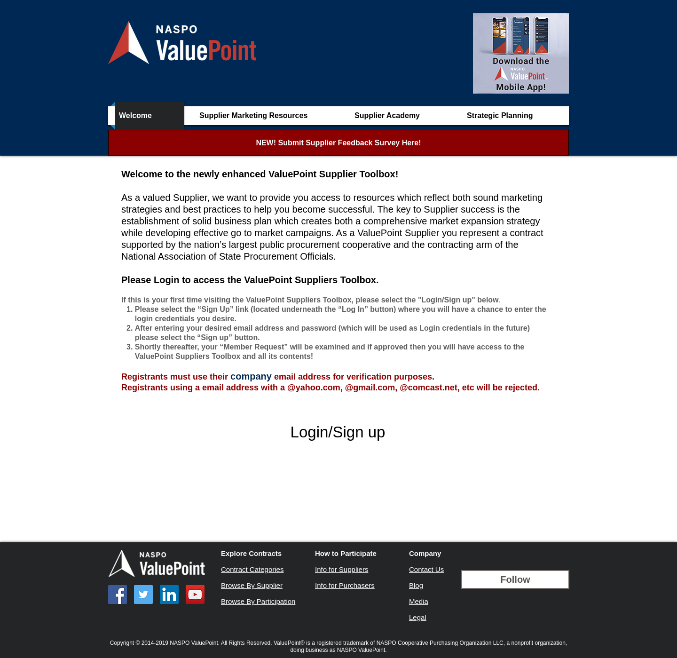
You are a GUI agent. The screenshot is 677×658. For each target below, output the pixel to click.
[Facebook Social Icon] (117, 594)
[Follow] (515, 579)
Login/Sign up (338, 432)
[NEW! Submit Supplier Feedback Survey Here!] (338, 143)
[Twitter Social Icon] (143, 594)
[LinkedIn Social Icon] (169, 594)
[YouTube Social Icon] (195, 594)
